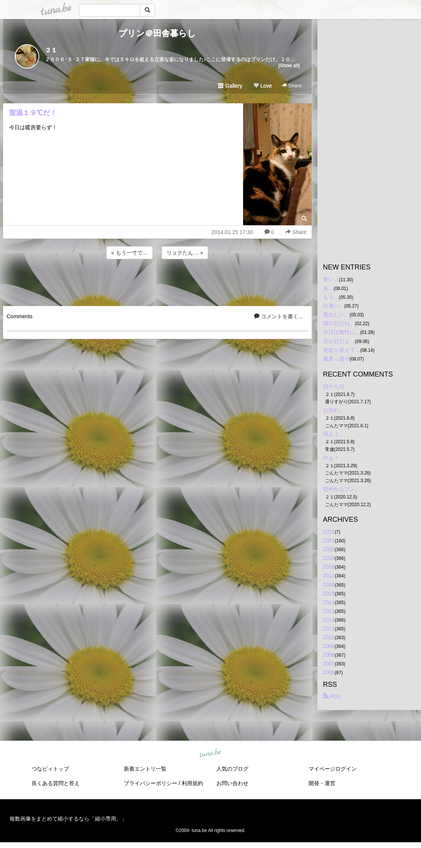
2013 (329, 611)
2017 (329, 575)
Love (262, 86)
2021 (329, 540)
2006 (329, 672)
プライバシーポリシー (150, 783)
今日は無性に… (341, 332)
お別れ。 (333, 410)
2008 (329, 655)
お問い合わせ (232, 783)
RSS (332, 696)
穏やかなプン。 (341, 489)
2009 (329, 646)
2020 (329, 549)
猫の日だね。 (339, 323)
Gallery (230, 86)
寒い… (331, 279)
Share (291, 85)
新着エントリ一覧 (145, 769)
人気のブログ (232, 769)
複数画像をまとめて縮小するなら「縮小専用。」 (68, 819)
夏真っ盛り (336, 359)
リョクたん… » (184, 253)
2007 (329, 663)
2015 (329, 593)
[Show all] (288, 65)
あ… (328, 288)
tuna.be (210, 753)
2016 (329, 585)
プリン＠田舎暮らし (157, 33)
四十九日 (333, 386)
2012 (329, 620)
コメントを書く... (278, 316)
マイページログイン (333, 769)
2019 (329, 558)
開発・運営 (322, 783)
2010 (329, 637)
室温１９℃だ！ (33, 113)
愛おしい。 (336, 314)
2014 (329, 602)
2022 (329, 532)
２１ (51, 50)
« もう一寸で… (129, 253)
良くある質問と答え (56, 783)
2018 (329, 567)
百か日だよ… (339, 341)
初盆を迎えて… (341, 350)
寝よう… (333, 434)
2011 (329, 628)
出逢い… (333, 306)
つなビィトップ (50, 769)
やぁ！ (331, 458)
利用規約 (192, 783)
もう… (331, 297)
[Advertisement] (157, 281)
